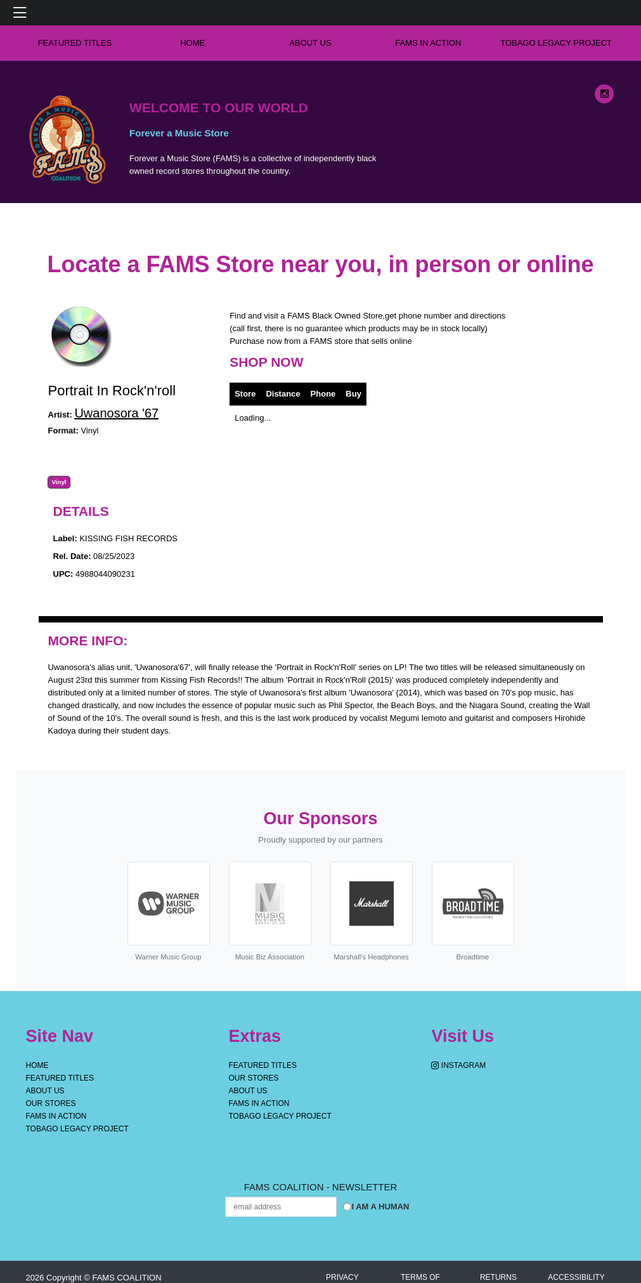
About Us (310, 43)
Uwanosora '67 (116, 413)
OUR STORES (51, 1103)
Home (37, 1065)
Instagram (458, 1065)
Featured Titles (75, 43)
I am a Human (380, 1206)
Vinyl (58, 482)
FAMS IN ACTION (428, 43)
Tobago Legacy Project (556, 43)
